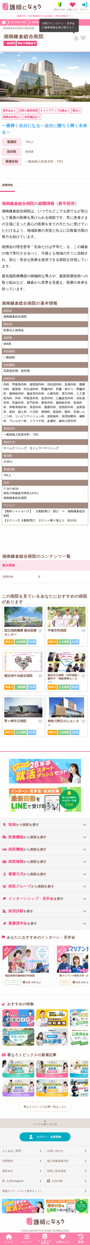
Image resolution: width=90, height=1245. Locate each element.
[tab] (45, 824)
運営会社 (7, 1171)
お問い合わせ (55, 1150)
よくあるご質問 (11, 1150)
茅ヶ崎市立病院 (15, 721)
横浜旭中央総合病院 (18, 675)
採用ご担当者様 (56, 1171)
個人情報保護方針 (58, 1160)
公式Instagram (15, 1181)
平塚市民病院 (57, 630)
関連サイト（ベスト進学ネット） (22, 1191)
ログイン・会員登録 (49, 1136)
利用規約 (7, 1160)
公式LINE (57, 1181)
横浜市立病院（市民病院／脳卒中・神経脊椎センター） (64, 679)
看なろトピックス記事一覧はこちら (45, 1106)
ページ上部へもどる (45, 1124)
